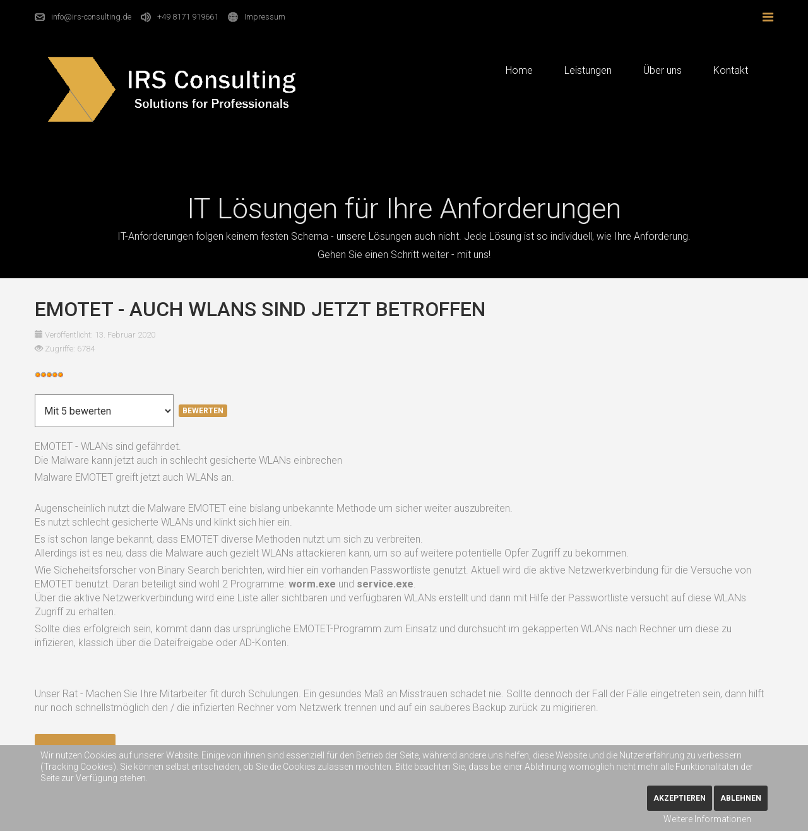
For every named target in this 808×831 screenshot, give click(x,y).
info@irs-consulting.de (91, 16)
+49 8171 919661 (187, 16)
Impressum (264, 16)
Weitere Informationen (707, 819)
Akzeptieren (679, 798)
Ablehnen (740, 798)
